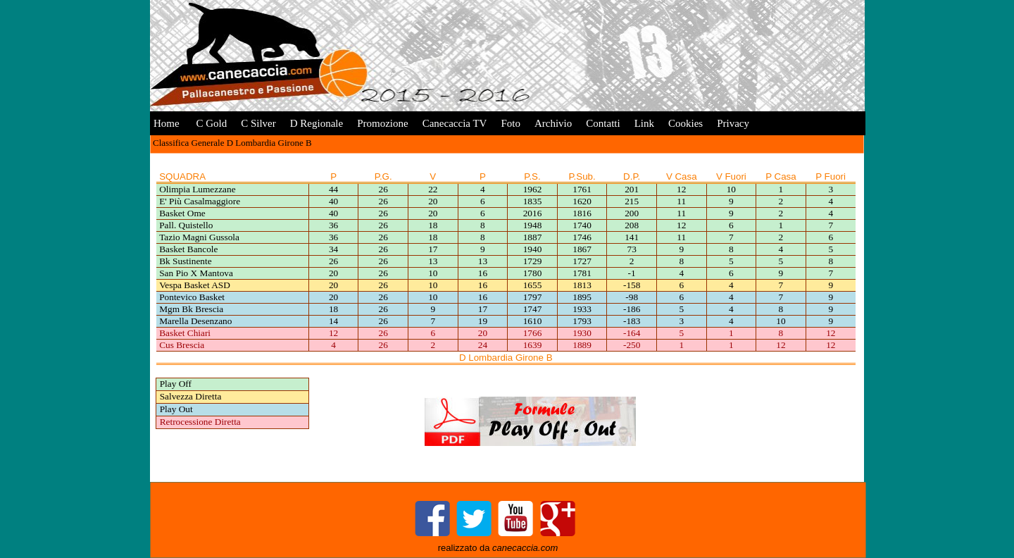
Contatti (603, 123)
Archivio (553, 123)
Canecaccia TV (455, 123)
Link (644, 123)
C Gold (210, 123)
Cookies (685, 123)
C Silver (258, 123)
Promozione (382, 123)
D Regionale (316, 123)
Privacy (733, 123)
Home (167, 123)
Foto (510, 123)
